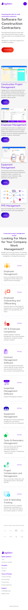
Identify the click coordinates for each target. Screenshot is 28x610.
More (5, 102)
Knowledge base (6, 591)
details (19, 266)
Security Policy (5, 579)
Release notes (5, 593)
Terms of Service (6, 576)
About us (4, 568)
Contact (3, 571)
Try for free (7, 50)
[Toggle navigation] (25, 3)
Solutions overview (6, 562)
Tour (2, 559)
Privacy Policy (5, 582)
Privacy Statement (6, 585)
